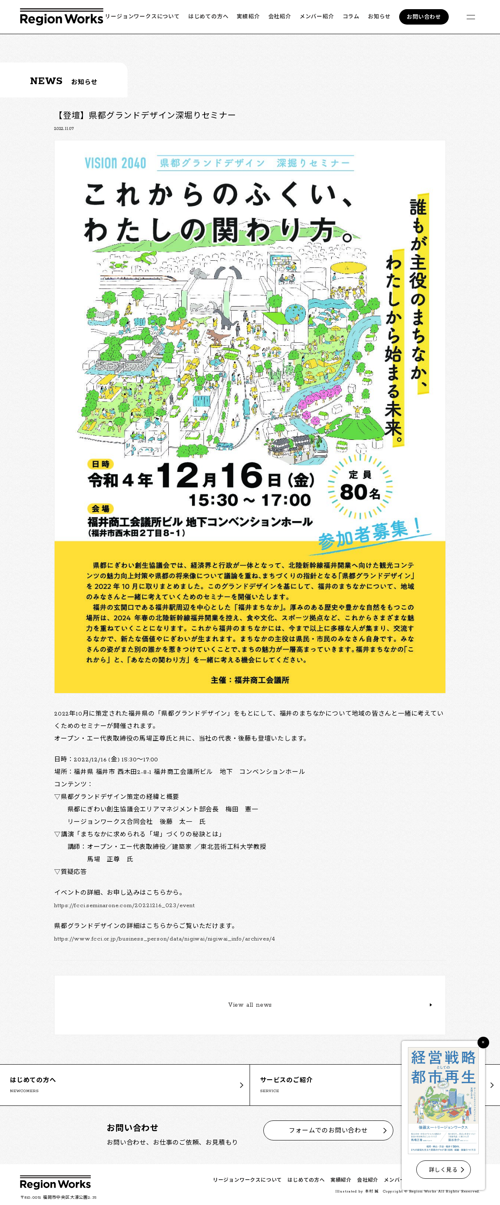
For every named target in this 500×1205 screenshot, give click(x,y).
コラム (351, 17)
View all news (250, 1005)
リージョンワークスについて (142, 17)
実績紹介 (248, 17)
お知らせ (379, 17)
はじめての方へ (208, 17)
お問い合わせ (424, 17)
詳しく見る (443, 1170)
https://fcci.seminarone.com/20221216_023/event (124, 905)
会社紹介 (279, 17)
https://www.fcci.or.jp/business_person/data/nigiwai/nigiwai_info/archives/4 (164, 939)
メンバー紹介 (317, 17)
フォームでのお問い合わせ (328, 1131)
